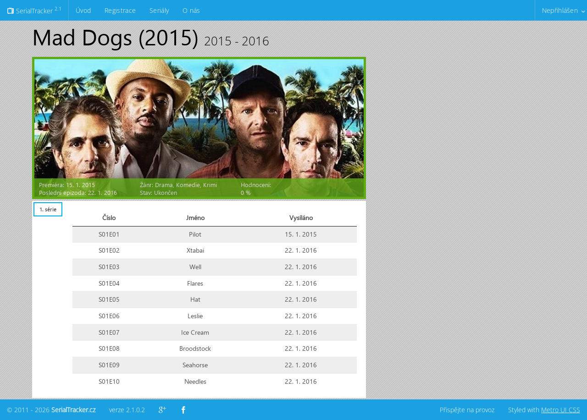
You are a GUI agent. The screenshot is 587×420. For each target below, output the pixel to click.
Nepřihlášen (560, 10)
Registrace (120, 10)
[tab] (47, 209)
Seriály (159, 10)
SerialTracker (34, 10)
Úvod (83, 10)
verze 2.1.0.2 (127, 409)
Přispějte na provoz (467, 409)
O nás (191, 10)
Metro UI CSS (560, 409)
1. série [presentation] (47, 209)
